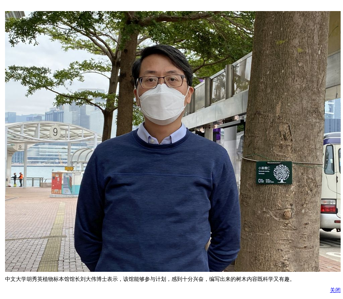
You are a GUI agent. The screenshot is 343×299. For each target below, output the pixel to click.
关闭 (335, 290)
